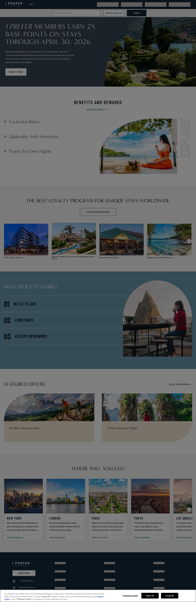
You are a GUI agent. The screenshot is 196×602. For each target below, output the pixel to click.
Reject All (150, 596)
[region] (98, 596)
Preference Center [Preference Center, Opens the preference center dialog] (130, 596)
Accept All (169, 596)
